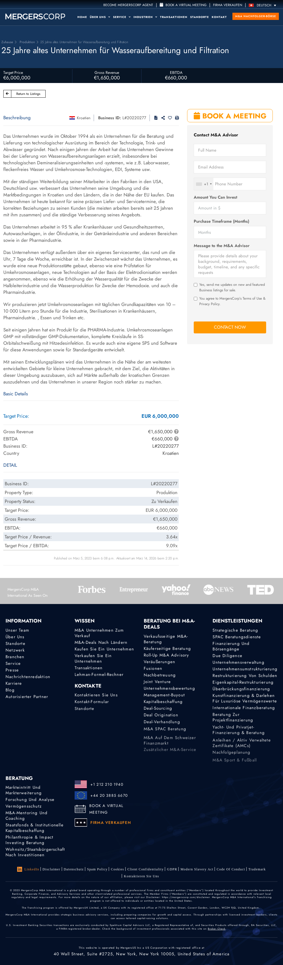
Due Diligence (227, 655)
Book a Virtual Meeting (183, 4)
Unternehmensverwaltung (238, 662)
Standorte (199, 17)
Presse (12, 670)
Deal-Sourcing (158, 713)
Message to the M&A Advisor (222, 246)
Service (122, 17)
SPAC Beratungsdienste (237, 637)
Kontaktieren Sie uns (96, 700)
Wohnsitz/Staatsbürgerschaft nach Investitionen (35, 853)
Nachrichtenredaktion (28, 677)
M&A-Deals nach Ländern (101, 642)
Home (82, 17)
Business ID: (109, 118)
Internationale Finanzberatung (244, 712)
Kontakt (219, 17)
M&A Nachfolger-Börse (255, 16)
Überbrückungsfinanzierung (241, 691)
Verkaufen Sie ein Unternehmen (93, 658)
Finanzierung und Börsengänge (231, 646)
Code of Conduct (231, 872)
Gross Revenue (107, 72)
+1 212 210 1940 (106, 784)
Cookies (117, 869)
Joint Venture (157, 682)
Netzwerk (15, 650)
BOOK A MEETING (230, 116)
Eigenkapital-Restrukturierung (243, 683)
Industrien (145, 17)
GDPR (172, 870)
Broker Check (217, 928)
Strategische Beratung (235, 630)
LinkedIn (28, 869)
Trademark (257, 873)
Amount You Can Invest (215, 197)
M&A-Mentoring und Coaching (27, 815)
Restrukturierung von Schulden (245, 676)
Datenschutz (74, 869)
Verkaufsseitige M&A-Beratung (166, 639)
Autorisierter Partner (27, 701)
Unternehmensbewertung (169, 689)
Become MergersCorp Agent (128, 4)
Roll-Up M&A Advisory (166, 655)
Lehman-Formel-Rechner (99, 674)
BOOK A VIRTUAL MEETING (106, 809)
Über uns (100, 17)
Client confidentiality (145, 869)
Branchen (15, 657)
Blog (10, 693)
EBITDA (176, 72)
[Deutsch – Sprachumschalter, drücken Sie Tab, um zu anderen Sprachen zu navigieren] (264, 5)
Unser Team (17, 630)
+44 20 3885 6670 (109, 795)
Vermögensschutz (24, 806)
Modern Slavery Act (196, 871)
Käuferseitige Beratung (167, 648)
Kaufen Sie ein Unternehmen (104, 649)
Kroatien (83, 118)
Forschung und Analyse (30, 799)
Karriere (14, 685)
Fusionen (153, 668)
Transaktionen (173, 17)
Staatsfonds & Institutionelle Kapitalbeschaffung (35, 827)
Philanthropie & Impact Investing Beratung (29, 840)
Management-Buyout (164, 697)
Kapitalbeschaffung (163, 705)
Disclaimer (52, 869)
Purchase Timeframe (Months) (221, 221)
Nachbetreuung (160, 675)
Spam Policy (97, 869)
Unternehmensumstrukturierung (245, 669)
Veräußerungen (159, 662)
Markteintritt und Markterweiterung (24, 790)
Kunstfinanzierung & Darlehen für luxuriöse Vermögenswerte (245, 705)
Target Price (13, 72)
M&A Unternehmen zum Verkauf (99, 633)
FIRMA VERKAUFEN (227, 4)
